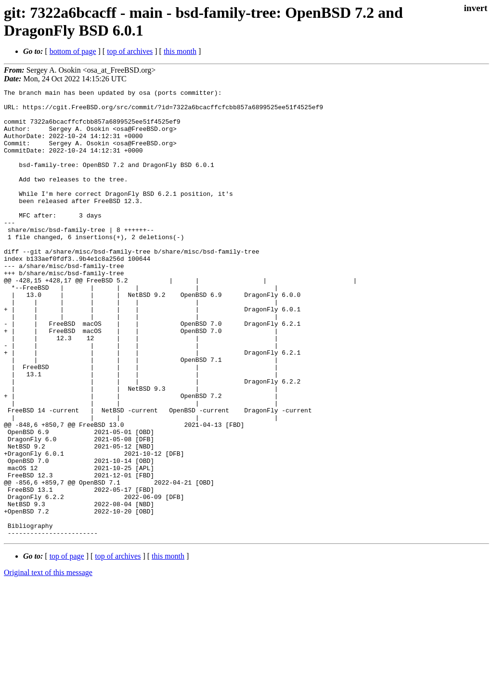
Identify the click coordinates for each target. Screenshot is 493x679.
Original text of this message (48, 662)
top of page (67, 645)
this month (180, 51)
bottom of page (73, 51)
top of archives (130, 51)
